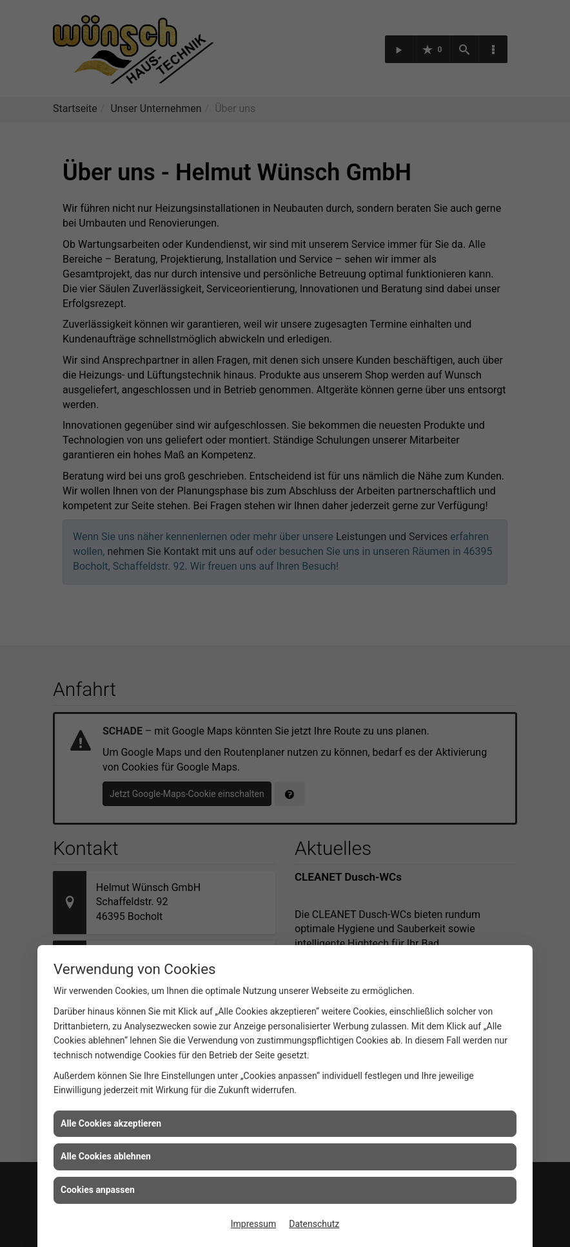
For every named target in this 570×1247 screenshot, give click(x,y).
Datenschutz (314, 1224)
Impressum (253, 1224)
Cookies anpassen (98, 1190)
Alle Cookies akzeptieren (111, 1123)
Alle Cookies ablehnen (106, 1156)
